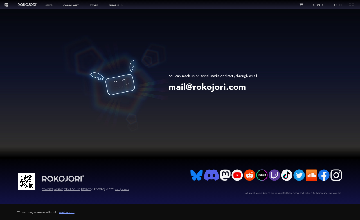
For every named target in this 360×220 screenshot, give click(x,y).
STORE (94, 5)
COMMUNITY (71, 5)
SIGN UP (318, 5)
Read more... (66, 212)
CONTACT (47, 189)
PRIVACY (86, 189)
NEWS (49, 5)
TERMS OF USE (72, 189)
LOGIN (337, 5)
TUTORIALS (116, 5)
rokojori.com (122, 189)
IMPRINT (58, 189)
